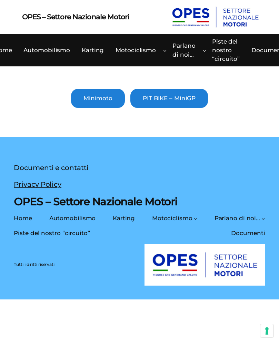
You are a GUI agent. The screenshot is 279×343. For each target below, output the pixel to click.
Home (23, 218)
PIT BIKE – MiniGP (169, 98)
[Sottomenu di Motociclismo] (165, 50)
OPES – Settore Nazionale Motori (76, 17)
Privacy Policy (37, 184)
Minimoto (97, 98)
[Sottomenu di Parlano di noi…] (204, 50)
